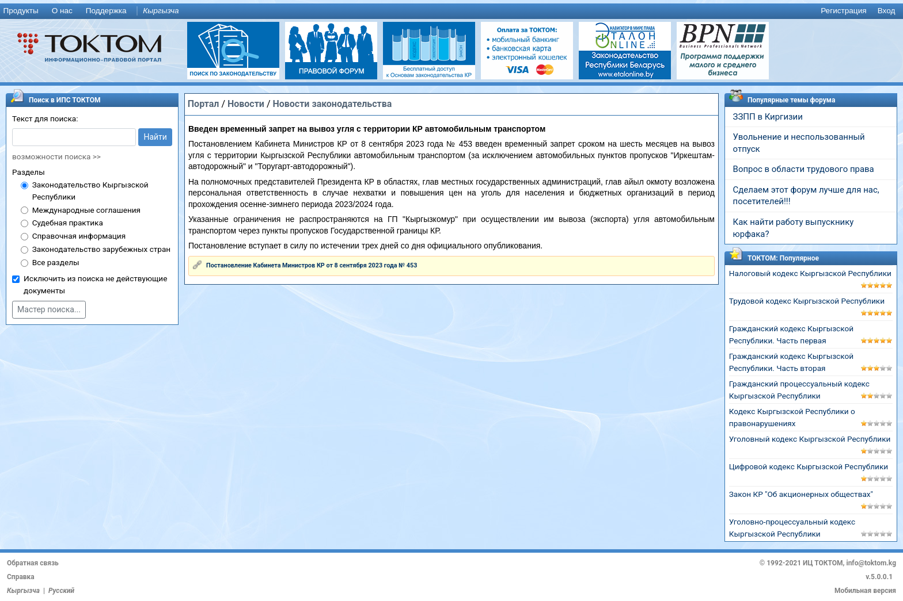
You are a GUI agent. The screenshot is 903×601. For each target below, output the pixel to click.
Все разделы (55, 262)
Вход (887, 10)
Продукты (20, 10)
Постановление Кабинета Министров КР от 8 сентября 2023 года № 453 (311, 265)
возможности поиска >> (56, 156)
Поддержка (106, 10)
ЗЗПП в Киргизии (768, 117)
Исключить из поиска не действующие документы (95, 284)
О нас (62, 10)
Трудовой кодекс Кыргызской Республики (807, 300)
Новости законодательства (332, 103)
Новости (245, 103)
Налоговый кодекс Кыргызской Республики (810, 273)
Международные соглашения (86, 210)
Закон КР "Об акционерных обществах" (801, 494)
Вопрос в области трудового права (803, 169)
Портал (203, 103)
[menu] (451, 11)
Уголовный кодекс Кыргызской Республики (810, 438)
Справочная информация (79, 235)
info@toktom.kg (871, 563)
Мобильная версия (865, 591)
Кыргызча (161, 10)
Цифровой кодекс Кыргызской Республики (808, 466)
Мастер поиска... (49, 309)
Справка (21, 577)
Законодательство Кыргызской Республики (90, 190)
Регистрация (843, 10)
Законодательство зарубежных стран (101, 249)
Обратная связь (33, 563)
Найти (155, 136)
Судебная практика (67, 222)
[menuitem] (23, 11)
